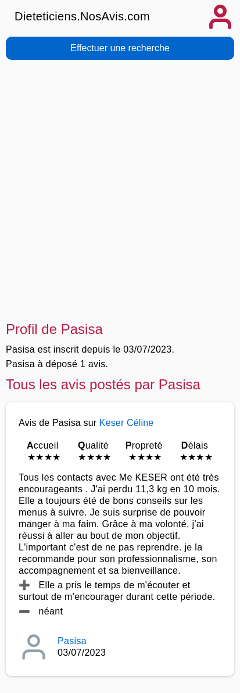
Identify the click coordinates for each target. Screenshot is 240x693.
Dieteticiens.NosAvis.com (82, 16)
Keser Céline (126, 423)
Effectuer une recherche (119, 48)
